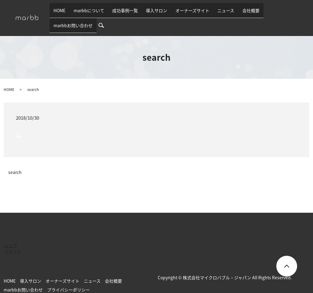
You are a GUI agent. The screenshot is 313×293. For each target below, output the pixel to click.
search (305, 13)
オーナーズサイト (192, 13)
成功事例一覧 (132, 13)
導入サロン (160, 13)
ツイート (12, 241)
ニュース (222, 13)
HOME (75, 13)
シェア (10, 236)
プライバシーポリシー (68, 280)
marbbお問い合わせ (275, 13)
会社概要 (243, 13)
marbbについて (100, 13)
